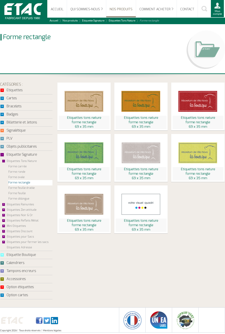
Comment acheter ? (156, 9)
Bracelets (14, 106)
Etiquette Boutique (21, 255)
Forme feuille (17, 193)
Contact (187, 9)
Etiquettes (14, 90)
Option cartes (17, 295)
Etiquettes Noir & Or (20, 215)
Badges (12, 114)
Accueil (57, 9)
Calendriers (15, 263)
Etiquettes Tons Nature (122, 20)
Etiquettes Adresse (19, 247)
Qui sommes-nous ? (86, 9)
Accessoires (16, 279)
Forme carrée (17, 166)
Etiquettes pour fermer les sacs (28, 242)
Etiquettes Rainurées (20, 204)
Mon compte (217, 12)
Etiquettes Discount (19, 231)
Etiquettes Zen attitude (22, 209)
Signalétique (16, 130)
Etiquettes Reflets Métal (23, 220)
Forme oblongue (18, 198)
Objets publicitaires (21, 146)
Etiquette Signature (93, 20)
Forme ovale (16, 177)
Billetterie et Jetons (21, 122)
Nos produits (121, 9)
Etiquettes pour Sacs (20, 236)
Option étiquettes (20, 287)
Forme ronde (16, 171)
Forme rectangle (19, 182)
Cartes (11, 98)
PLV (9, 138)
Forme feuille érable (21, 188)
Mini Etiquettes (16, 226)
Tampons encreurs (21, 271)
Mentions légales (52, 330)
